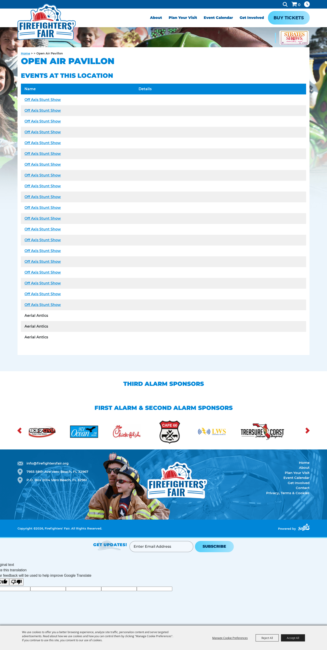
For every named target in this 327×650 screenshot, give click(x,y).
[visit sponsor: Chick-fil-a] (136, 432)
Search (285, 4)
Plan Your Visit (183, 18)
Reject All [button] (267, 638)
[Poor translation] (16, 582)
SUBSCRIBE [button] (214, 546)
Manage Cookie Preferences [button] (230, 638)
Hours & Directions (307, 4)
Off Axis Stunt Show (42, 100)
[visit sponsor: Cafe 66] (178, 432)
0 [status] (299, 5)
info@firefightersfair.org (47, 463)
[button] (19, 430)
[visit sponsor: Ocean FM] (93, 432)
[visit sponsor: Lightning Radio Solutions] (221, 432)
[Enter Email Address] (161, 546)
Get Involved (252, 18)
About (156, 18)
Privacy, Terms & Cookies (287, 493)
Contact (302, 488)
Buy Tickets (289, 18)
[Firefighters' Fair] (48, 24)
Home (25, 53)
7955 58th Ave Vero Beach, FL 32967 (57, 471)
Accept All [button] (293, 638)
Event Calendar (218, 18)
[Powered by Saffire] (303, 527)
